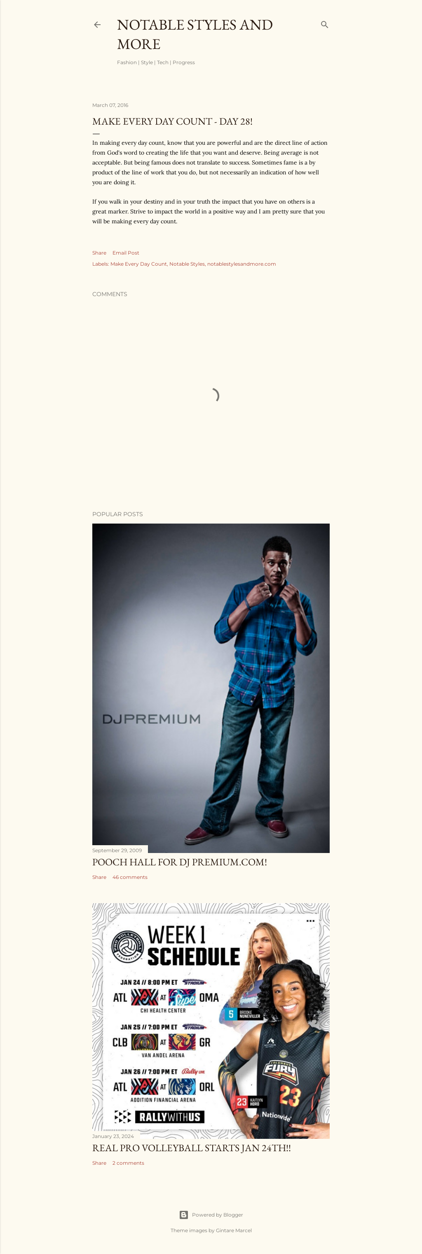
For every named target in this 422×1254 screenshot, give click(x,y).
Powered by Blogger (211, 1215)
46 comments (130, 877)
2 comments (128, 1163)
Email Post (126, 253)
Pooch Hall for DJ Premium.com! (179, 861)
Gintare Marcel (234, 1230)
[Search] (325, 23)
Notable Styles (187, 264)
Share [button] (99, 253)
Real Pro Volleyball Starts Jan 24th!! (191, 1147)
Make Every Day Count (138, 264)
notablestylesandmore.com (241, 264)
